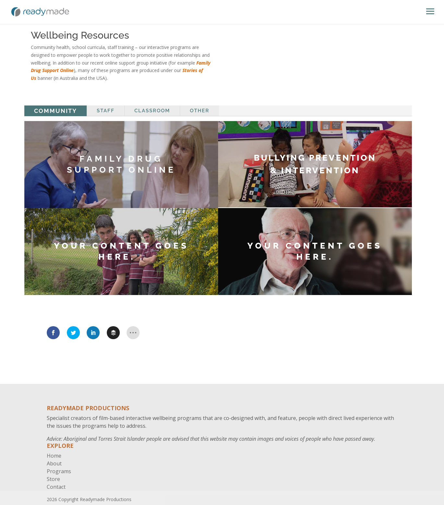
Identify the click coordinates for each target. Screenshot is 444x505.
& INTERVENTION (315, 170)
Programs (59, 471)
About (54, 463)
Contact (56, 486)
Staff (106, 111)
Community (55, 110)
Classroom (152, 111)
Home (54, 455)
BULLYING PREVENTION (315, 158)
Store (53, 479)
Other (199, 111)
